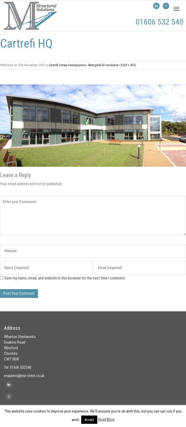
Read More (106, 419)
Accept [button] (89, 420)
